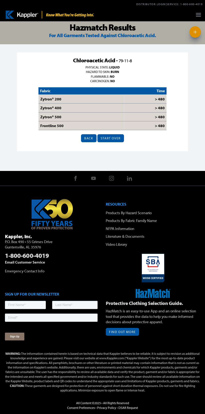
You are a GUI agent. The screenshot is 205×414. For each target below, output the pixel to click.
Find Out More (122, 332)
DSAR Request (128, 408)
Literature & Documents (125, 236)
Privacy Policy (106, 408)
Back (88, 138)
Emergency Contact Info (24, 270)
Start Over (111, 138)
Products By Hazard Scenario (129, 212)
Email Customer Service (25, 262)
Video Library (116, 244)
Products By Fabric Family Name (131, 220)
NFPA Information (120, 228)
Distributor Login (151, 4)
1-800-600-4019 (191, 4)
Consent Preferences (81, 408)
